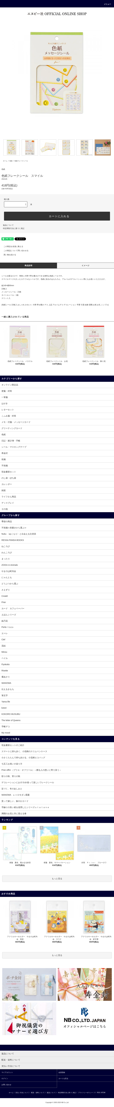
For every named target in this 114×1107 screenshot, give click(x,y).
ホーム (5, 161)
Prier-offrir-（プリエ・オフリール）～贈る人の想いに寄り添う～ (31, 770)
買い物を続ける (8, 255)
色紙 (11, 161)
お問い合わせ (6, 1085)
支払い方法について (22, 1092)
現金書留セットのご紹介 (12, 745)
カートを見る (63, 1078)
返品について (8, 225)
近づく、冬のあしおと (11, 788)
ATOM (103, 1092)
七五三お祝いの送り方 (11, 764)
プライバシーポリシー (85, 1092)
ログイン (4, 1078)
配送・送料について (38, 1092)
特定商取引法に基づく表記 (13, 228)
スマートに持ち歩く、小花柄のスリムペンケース (24, 751)
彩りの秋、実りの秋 (10, 776)
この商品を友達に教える (11, 246)
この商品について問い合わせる (14, 251)
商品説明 (29, 266)
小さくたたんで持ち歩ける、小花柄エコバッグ (23, 757)
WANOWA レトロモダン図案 (15, 795)
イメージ (86, 266)
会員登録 (61, 1072)
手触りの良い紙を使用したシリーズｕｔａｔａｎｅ (25, 807)
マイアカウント (7, 1072)
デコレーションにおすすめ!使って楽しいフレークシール (27, 782)
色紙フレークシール (21, 161)
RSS (98, 1092)
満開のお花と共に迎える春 (13, 813)
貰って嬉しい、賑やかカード (14, 801)
